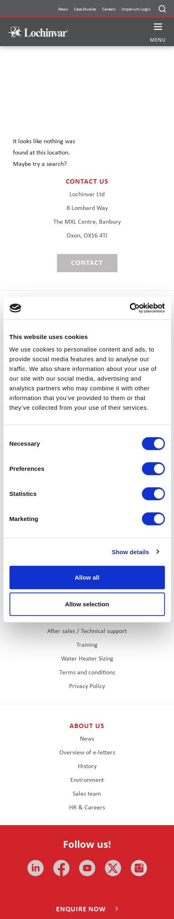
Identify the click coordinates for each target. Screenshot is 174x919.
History (87, 766)
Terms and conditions (87, 672)
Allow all (87, 577)
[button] (158, 32)
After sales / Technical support (87, 631)
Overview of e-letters (87, 753)
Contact (87, 263)
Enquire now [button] (82, 909)
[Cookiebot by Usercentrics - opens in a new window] (129, 308)
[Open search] (162, 9)
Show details (130, 551)
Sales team (87, 794)
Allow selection (87, 603)
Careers (108, 9)
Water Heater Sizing (87, 659)
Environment (87, 780)
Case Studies (85, 9)
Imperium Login (136, 9)
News (63, 9)
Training (87, 645)
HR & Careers (87, 808)
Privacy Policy (87, 686)
